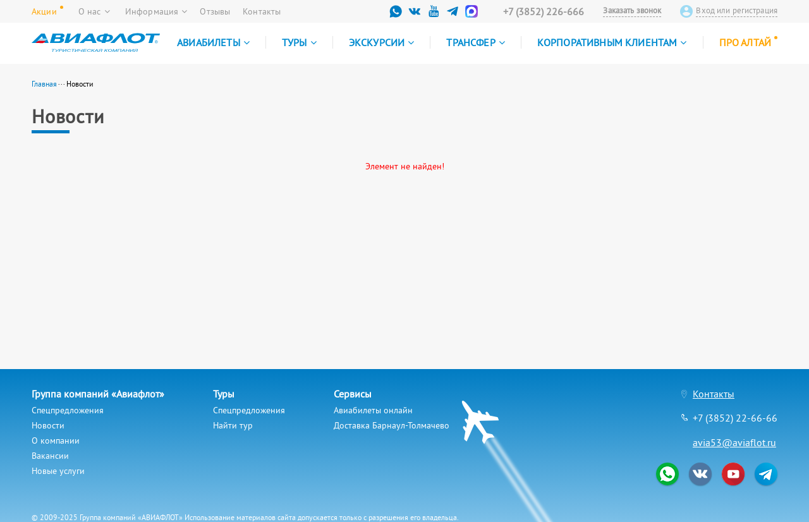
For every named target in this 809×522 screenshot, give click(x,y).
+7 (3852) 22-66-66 (735, 417)
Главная (44, 83)
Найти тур (233, 425)
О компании (56, 440)
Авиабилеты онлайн (373, 410)
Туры (299, 42)
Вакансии (50, 455)
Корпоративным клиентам (612, 42)
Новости (48, 425)
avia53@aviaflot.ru (734, 442)
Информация (156, 11)
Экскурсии (382, 42)
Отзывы (215, 11)
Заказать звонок (632, 11)
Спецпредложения (68, 410)
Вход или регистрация (736, 11)
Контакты (262, 11)
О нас (94, 11)
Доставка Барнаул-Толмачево (391, 425)
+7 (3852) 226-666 (543, 11)
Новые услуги (58, 470)
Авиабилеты (213, 42)
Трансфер (475, 42)
